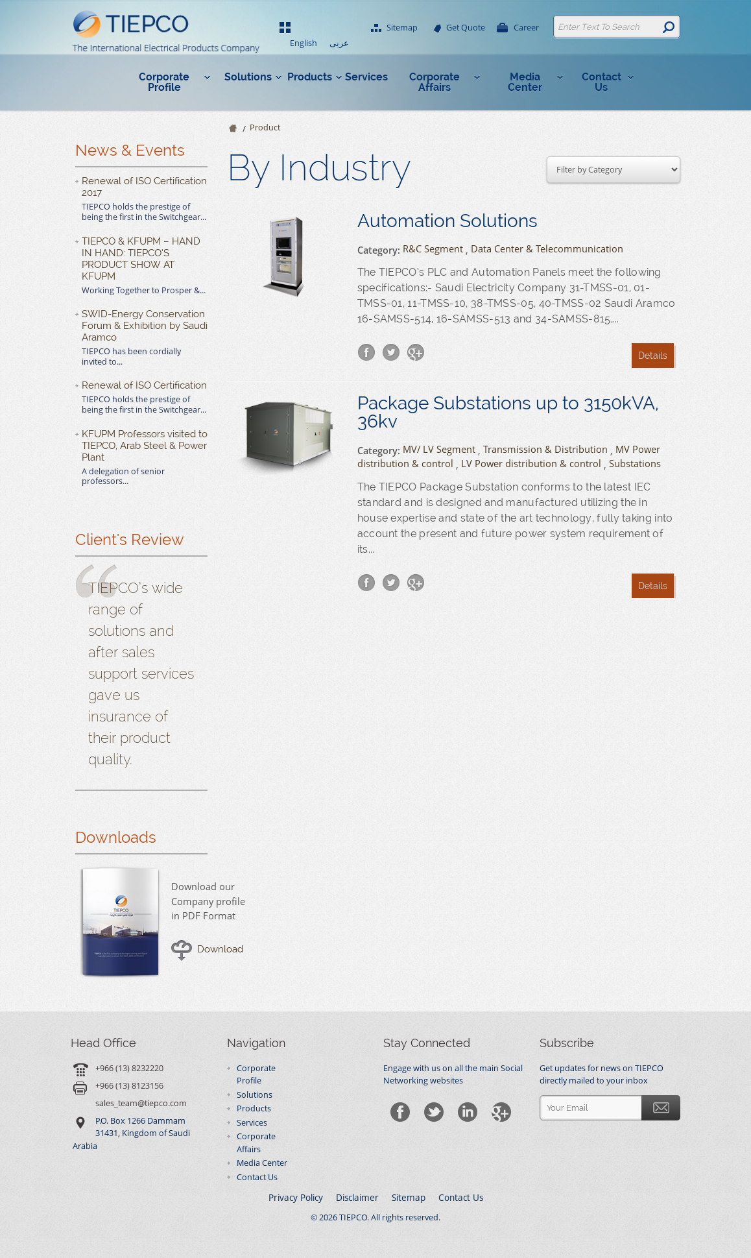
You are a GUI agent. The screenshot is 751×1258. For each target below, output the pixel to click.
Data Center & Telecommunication (547, 249)
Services (366, 77)
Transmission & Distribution (545, 448)
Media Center (525, 82)
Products (309, 77)
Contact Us (601, 82)
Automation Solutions (447, 221)
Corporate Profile (164, 82)
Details (652, 355)
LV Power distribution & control (531, 463)
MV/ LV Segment (439, 448)
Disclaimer (357, 1198)
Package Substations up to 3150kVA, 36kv (508, 412)
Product (265, 127)
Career (525, 28)
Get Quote (465, 28)
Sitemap (401, 28)
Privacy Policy (295, 1198)
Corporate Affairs (434, 82)
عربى (339, 43)
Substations (635, 463)
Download (220, 949)
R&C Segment (433, 249)
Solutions (248, 77)
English (303, 43)
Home (232, 129)
